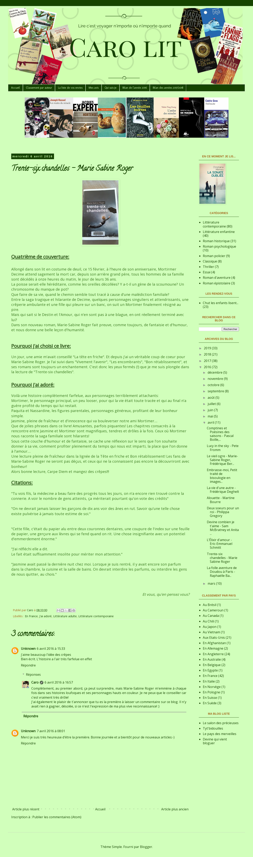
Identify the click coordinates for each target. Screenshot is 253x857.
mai (211, 416)
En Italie (209, 681)
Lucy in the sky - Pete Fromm (223, 448)
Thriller (208, 266)
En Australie (212, 659)
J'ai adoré (45, 616)
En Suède (210, 703)
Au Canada (211, 615)
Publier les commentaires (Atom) (56, 817)
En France (31, 616)
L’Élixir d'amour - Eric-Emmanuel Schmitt (219, 544)
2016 (208, 367)
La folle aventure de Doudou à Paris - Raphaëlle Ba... (222, 572)
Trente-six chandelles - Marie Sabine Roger (222, 558)
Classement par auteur (39, 87)
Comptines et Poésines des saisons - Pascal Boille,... (220, 434)
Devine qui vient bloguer (215, 741)
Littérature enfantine (219, 232)
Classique (210, 261)
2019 (208, 348)
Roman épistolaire (216, 283)
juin (211, 410)
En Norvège (212, 687)
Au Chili (208, 621)
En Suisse (210, 697)
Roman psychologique (219, 246)
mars (212, 583)
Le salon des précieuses (221, 723)
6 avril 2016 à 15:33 (51, 648)
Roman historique (216, 241)
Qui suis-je (110, 87)
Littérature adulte (65, 616)
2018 (208, 354)
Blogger (146, 847)
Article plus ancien (175, 809)
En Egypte (210, 670)
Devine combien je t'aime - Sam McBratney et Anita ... (223, 528)
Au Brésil (209, 605)
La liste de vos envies (70, 87)
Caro (35, 682)
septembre (216, 391)
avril (211, 422)
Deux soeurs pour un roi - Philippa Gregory (223, 512)
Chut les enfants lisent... (220, 303)
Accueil (15, 87)
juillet (212, 404)
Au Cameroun (213, 610)
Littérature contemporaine (96, 616)
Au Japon (209, 626)
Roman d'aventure (217, 277)
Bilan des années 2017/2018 (168, 87)
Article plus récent (25, 809)
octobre (214, 385)
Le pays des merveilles (219, 734)
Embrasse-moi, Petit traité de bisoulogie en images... (222, 476)
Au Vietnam (211, 632)
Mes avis (94, 87)
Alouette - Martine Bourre (221, 500)
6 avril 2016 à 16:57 (59, 682)
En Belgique (212, 665)
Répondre (28, 665)
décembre (215, 372)
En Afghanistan (214, 643)
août (211, 397)
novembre (216, 378)
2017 (208, 361)
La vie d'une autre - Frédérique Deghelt (223, 490)
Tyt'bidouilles (213, 728)
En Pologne (211, 692)
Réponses (33, 674)
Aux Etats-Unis (214, 637)
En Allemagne (213, 648)
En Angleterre (213, 654)
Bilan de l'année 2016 (134, 87)
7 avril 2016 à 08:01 (51, 731)
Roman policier (214, 256)
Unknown (28, 648)
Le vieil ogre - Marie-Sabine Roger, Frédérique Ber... (222, 460)
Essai (206, 272)
